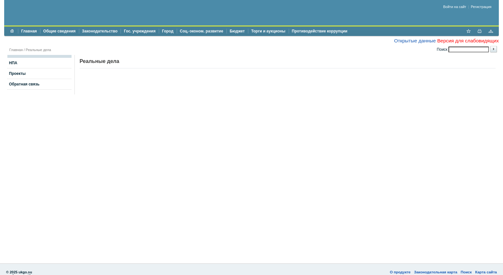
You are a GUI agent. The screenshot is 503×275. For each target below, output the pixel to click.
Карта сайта (486, 272)
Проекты (17, 73)
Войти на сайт (454, 7)
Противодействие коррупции (319, 31)
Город (168, 31)
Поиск (466, 272)
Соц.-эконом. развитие (201, 31)
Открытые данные (415, 40)
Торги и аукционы (268, 31)
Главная (29, 31)
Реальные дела (38, 50)
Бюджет (237, 31)
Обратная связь (24, 84)
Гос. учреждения (140, 31)
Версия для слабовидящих (468, 40)
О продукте (400, 272)
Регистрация (481, 7)
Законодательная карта (435, 272)
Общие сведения (59, 31)
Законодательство (100, 31)
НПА (13, 63)
